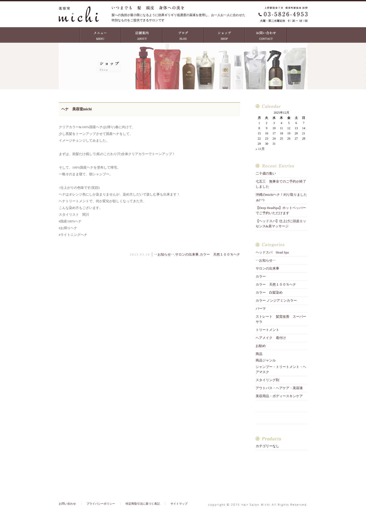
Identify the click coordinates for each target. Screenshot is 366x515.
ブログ (183, 35)
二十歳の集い (267, 173)
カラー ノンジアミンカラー (276, 300)
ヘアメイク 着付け (271, 338)
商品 (259, 354)
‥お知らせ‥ (164, 254)
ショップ (224, 35)
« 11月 (260, 149)
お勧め (261, 346)
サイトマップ (179, 503)
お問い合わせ (266, 35)
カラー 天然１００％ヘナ (220, 254)
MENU (100, 35)
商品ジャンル (266, 360)
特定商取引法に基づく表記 (143, 503)
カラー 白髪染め (269, 292)
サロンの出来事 (187, 254)
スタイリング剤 (267, 380)
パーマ (261, 308)
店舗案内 (141, 35)
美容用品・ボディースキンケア (279, 396)
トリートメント (269, 330)
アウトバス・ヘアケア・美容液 (279, 388)
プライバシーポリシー (101, 503)
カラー (261, 276)
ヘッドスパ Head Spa (272, 252)
